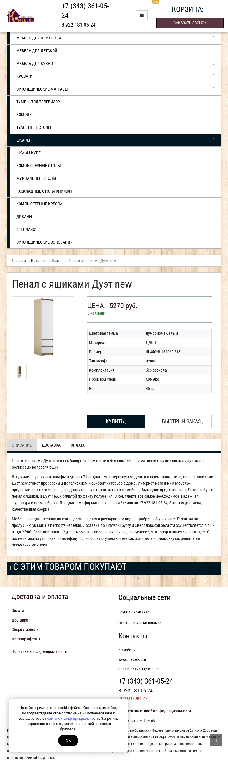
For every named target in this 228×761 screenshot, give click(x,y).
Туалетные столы (33, 127)
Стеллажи (26, 229)
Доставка (51, 445)
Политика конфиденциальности (39, 651)
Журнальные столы (36, 178)
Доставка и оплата (40, 596)
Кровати (115, 76)
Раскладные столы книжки (44, 191)
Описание (22, 445)
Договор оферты (26, 639)
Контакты (132, 636)
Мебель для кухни (115, 63)
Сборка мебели (25, 629)
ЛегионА (148, 721)
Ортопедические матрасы (115, 89)
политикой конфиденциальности (72, 718)
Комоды (24, 114)
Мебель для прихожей (115, 38)
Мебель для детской (115, 51)
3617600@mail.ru (145, 669)
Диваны (24, 216)
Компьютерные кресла (39, 204)
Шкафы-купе (28, 152)
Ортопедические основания (44, 242)
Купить (116, 421)
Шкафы (115, 140)
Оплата (78, 445)
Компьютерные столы (38, 165)
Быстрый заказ (183, 421)
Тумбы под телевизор (38, 101)
